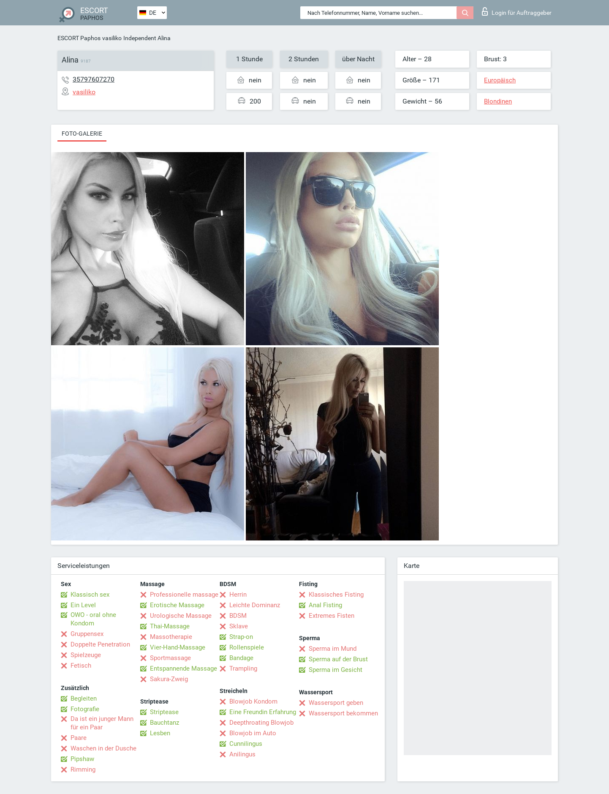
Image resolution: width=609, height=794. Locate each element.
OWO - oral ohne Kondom (93, 619)
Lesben (160, 733)
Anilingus (242, 754)
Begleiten (84, 698)
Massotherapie (171, 637)
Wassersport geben (336, 703)
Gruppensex (87, 634)
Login (517, 11)
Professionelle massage (184, 594)
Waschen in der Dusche (103, 748)
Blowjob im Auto (252, 733)
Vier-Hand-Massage (177, 647)
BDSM (238, 615)
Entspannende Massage (183, 668)
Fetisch (81, 665)
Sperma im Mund (332, 648)
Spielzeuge (86, 655)
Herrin (238, 594)
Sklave (238, 626)
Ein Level (83, 605)
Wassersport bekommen (343, 713)
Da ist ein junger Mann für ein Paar (102, 723)
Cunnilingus (245, 744)
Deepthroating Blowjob (261, 722)
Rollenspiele (246, 647)
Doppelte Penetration (100, 644)
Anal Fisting (325, 605)
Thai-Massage (170, 626)
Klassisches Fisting (336, 594)
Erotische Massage (177, 605)
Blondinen (498, 101)
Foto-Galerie (82, 133)
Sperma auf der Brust (338, 659)
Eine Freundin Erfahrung (262, 712)
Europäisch (500, 80)
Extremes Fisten (331, 615)
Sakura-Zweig (169, 679)
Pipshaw (82, 759)
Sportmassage (170, 658)
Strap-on (241, 637)
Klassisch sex (90, 594)
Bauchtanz (164, 722)
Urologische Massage (181, 615)
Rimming (83, 769)
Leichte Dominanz (254, 605)
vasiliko (112, 38)
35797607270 (93, 79)
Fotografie (85, 709)
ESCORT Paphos (79, 38)
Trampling (243, 668)
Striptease (164, 712)
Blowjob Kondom (253, 701)
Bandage (241, 658)
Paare (79, 738)
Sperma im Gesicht (335, 670)
